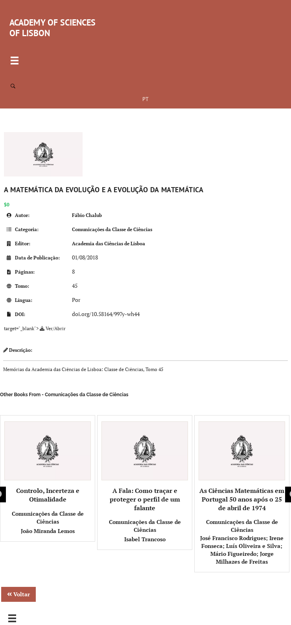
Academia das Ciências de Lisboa (108, 243)
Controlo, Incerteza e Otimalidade (47, 462)
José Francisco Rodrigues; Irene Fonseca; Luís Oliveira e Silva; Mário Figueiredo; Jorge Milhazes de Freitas (242, 549)
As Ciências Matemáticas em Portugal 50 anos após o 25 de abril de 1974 (242, 466)
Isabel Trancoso (145, 539)
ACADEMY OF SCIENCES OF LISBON (52, 28)
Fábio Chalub (87, 215)
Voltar (18, 594)
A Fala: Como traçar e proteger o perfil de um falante (144, 466)
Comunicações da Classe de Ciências (112, 229)
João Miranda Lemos (48, 531)
